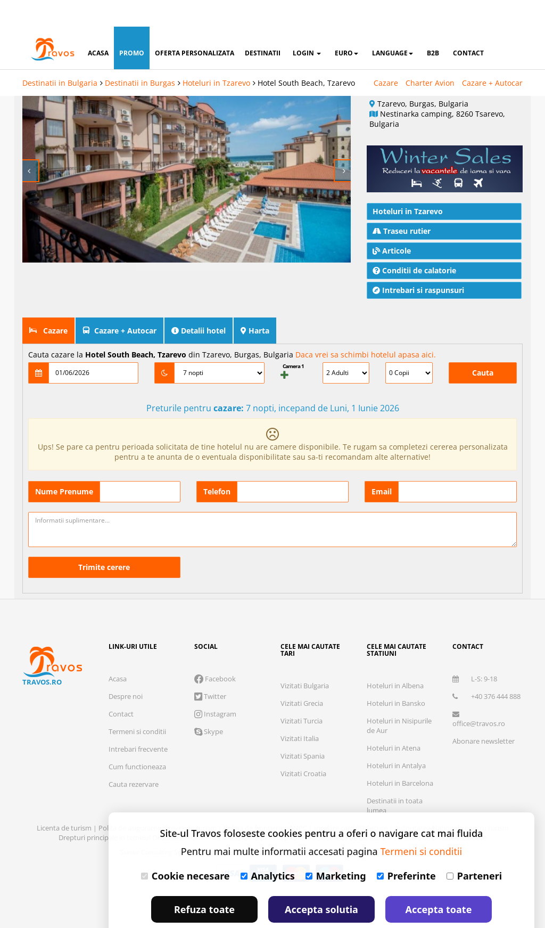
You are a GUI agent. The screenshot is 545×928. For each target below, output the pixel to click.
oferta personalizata (194, 26)
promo (131, 26)
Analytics (268, 849)
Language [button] (392, 26)
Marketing (335, 849)
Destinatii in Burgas (140, 56)
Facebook (215, 652)
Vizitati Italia (299, 712)
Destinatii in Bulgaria (59, 56)
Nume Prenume (64, 465)
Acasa (118, 652)
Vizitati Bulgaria (304, 659)
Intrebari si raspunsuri (418, 263)
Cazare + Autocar (492, 56)
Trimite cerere (104, 540)
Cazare (386, 56)
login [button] (307, 26)
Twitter (210, 669)
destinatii (262, 26)
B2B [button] (433, 26)
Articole (392, 224)
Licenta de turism (65, 801)
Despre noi (126, 669)
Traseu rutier (402, 204)
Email (381, 465)
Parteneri (474, 849)
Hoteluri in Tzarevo (216, 56)
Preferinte (406, 849)
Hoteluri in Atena (393, 721)
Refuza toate (204, 882)
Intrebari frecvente (138, 722)
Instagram (215, 687)
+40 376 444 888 (486, 669)
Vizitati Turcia (301, 694)
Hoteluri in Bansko (396, 676)
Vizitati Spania (302, 729)
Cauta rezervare (134, 757)
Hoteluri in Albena (395, 659)
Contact (121, 687)
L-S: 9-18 (474, 652)
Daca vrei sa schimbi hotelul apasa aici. (365, 328)
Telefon (216, 465)
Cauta (482, 346)
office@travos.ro (478, 693)
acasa (98, 26)
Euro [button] (346, 26)
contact (468, 26)
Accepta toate (439, 882)
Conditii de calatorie (414, 244)
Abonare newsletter (483, 714)
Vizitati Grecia (301, 676)
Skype (208, 705)
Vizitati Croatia (303, 747)
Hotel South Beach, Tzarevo (306, 56)
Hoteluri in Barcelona (400, 756)
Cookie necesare (185, 849)
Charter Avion (430, 56)
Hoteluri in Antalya (396, 739)
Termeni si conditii (137, 705)
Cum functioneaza (137, 740)
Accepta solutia (321, 882)
